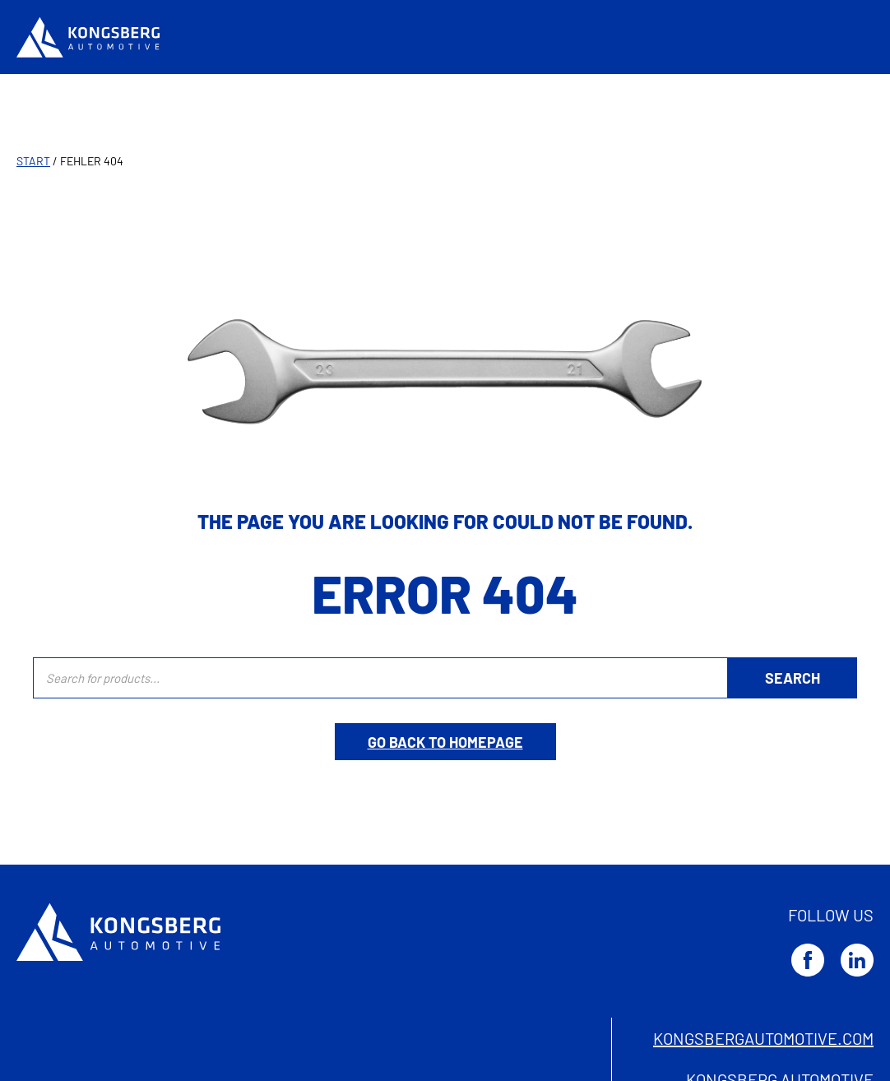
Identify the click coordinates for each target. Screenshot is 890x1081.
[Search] (792, 677)
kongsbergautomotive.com (763, 1038)
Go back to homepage (445, 742)
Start (33, 161)
